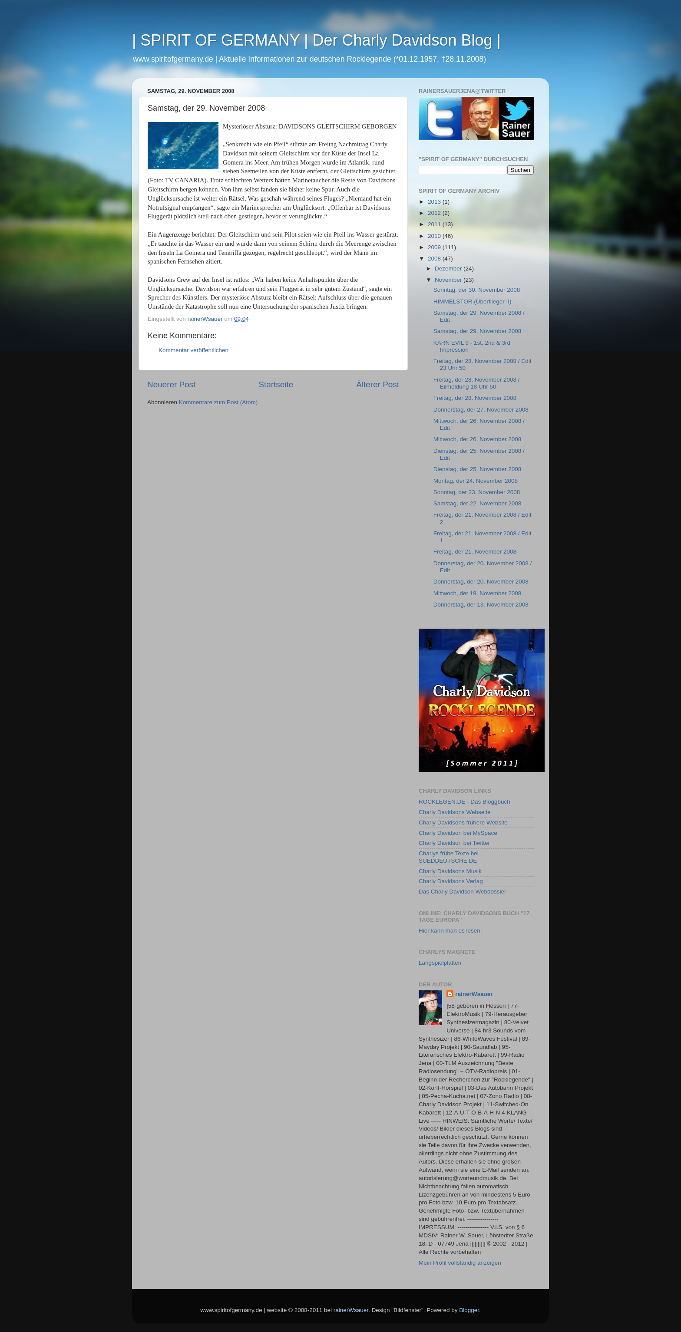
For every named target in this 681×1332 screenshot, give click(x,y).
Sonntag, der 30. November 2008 (476, 290)
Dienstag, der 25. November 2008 (477, 469)
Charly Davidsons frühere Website (463, 822)
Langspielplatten (440, 962)
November (449, 280)
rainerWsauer (474, 994)
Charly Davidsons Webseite (455, 812)
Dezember (449, 268)
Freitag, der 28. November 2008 (474, 398)
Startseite (275, 384)
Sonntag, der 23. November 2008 (476, 492)
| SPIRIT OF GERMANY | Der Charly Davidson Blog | (316, 40)
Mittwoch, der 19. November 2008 (477, 593)
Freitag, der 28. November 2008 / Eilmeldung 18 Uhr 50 (476, 383)
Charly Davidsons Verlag (451, 881)
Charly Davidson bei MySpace (458, 833)
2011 (435, 224)
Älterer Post (377, 384)
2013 (435, 201)
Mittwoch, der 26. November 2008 (477, 439)
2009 (435, 247)
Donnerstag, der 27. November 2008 (481, 409)
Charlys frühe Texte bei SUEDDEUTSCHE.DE (449, 857)
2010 (435, 236)
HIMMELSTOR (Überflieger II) (472, 301)
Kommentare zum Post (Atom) (218, 402)
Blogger (469, 1310)
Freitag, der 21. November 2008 (474, 551)
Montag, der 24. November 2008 (475, 481)
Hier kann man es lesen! (450, 930)
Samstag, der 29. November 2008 (477, 331)
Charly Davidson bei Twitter (454, 843)
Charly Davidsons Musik (450, 871)
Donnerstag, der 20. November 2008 (481, 581)
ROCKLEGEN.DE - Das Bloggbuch (464, 801)
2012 (435, 213)
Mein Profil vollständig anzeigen (460, 1262)
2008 (435, 258)
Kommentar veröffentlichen (193, 350)
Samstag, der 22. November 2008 (477, 503)
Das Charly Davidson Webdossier (462, 891)
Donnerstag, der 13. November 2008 (481, 604)
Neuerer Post (171, 384)
